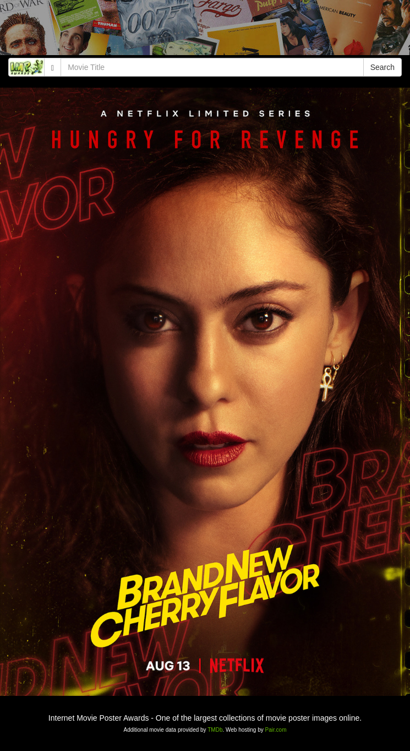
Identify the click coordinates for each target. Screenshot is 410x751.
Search (382, 67)
